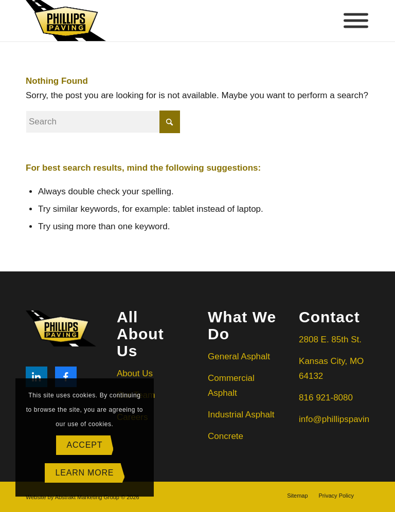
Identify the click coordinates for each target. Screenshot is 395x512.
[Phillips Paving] (66, 20)
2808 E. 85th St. (330, 339)
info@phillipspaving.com (346, 419)
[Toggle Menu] (356, 20)
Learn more (85, 472)
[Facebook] (66, 377)
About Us (135, 373)
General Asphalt (240, 356)
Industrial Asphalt (241, 414)
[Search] (103, 122)
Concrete (225, 436)
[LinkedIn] (36, 377)
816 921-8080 (326, 398)
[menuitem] (297, 495)
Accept (85, 445)
